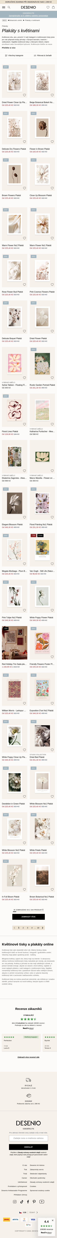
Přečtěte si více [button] (9, 48)
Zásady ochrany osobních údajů (29, 1150)
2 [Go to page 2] (23, 928)
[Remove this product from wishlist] (24, 95)
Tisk (25, 1167)
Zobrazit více (28, 917)
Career (24, 1175)
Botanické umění (17, 20)
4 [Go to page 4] (32, 928)
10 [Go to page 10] (38, 928)
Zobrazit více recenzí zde (28, 1059)
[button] (46, 1227)
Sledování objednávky (39, 1171)
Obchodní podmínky (38, 1175)
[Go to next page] (42, 928)
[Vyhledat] (9, 7)
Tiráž (25, 1171)
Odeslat (28, 1144)
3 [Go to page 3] (27, 928)
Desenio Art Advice (38, 1163)
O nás (24, 1163)
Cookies (33, 1186)
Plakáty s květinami (35, 20)
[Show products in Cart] (53, 7)
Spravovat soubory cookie (40, 1191)
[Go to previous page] (15, 928)
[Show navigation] (3, 7)
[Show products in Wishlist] (48, 7)
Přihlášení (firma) (20, 1195)
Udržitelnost (22, 1179)
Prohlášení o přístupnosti (17, 1184)
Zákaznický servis (37, 1167)
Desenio (35, 1231)
